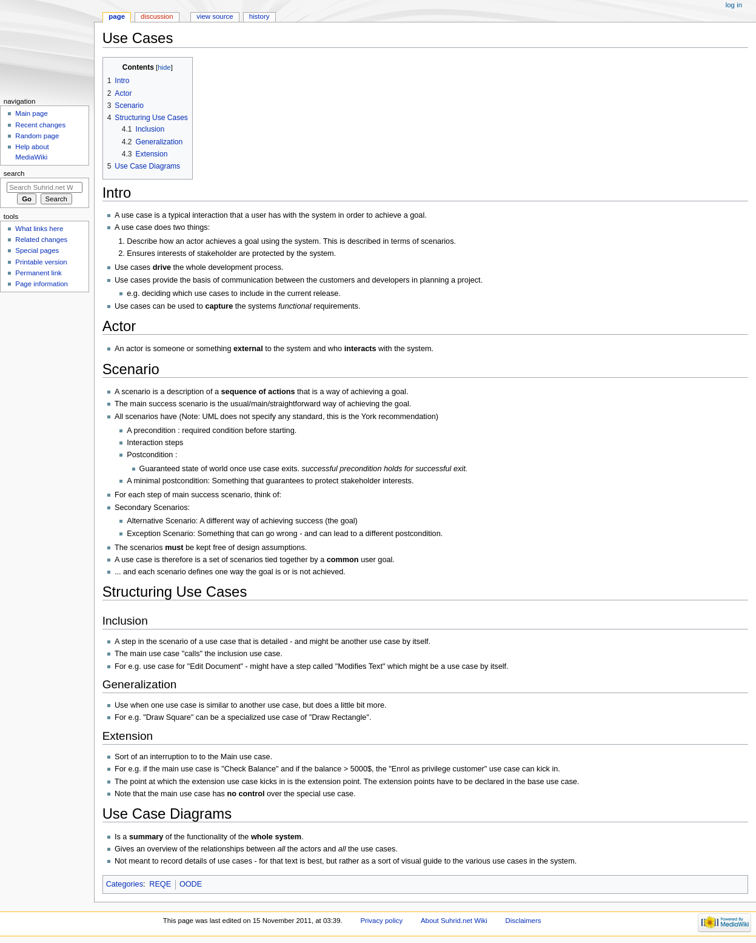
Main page (31, 113)
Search (14, 173)
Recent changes (40, 125)
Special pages (37, 250)
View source (214, 16)
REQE (160, 884)
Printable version (41, 262)
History (259, 16)
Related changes (41, 239)
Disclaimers (523, 920)
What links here (39, 228)
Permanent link (38, 273)
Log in (734, 4)
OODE (190, 884)
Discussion (157, 16)
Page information (41, 283)
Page (117, 16)
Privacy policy (381, 920)
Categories (124, 884)
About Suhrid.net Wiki (454, 920)
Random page (37, 135)
